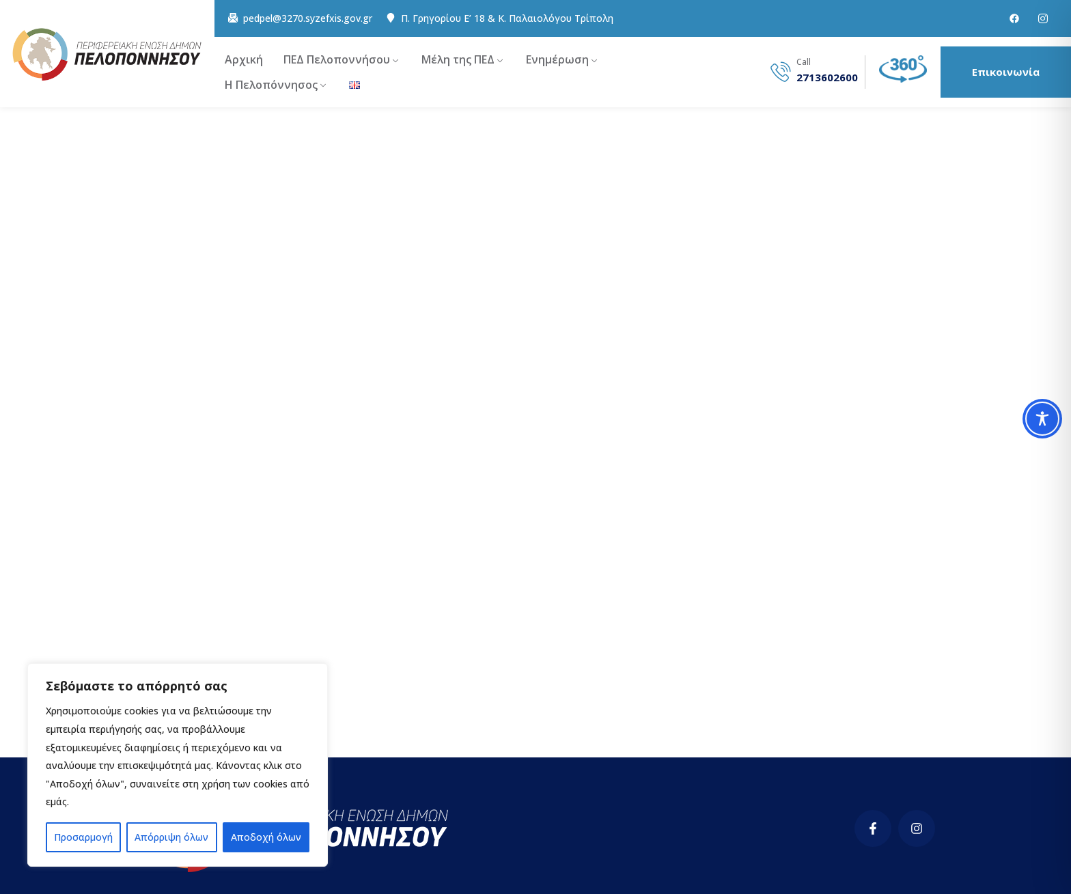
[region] (177, 765)
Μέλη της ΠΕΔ (458, 59)
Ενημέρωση (557, 59)
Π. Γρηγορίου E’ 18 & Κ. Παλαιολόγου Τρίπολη (507, 18)
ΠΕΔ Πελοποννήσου (336, 59)
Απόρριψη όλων (171, 836)
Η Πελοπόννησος (271, 84)
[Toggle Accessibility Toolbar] (1042, 418)
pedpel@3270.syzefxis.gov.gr (307, 18)
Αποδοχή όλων (266, 836)
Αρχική (244, 59)
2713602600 (827, 77)
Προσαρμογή (83, 836)
